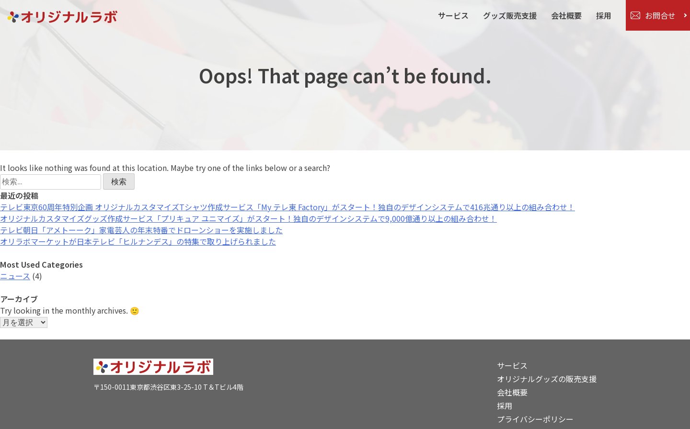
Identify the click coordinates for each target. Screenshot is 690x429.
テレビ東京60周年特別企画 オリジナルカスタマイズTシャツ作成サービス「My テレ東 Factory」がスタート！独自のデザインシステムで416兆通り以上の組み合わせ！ (287, 207)
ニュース (15, 276)
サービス (453, 15)
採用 (603, 15)
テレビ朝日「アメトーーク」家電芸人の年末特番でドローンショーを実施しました (141, 230)
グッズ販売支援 (510, 15)
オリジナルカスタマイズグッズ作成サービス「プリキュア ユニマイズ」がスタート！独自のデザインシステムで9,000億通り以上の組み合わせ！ (248, 218)
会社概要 (566, 15)
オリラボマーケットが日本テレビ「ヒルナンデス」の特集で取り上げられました (138, 241)
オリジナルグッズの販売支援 (547, 378)
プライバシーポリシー (535, 419)
